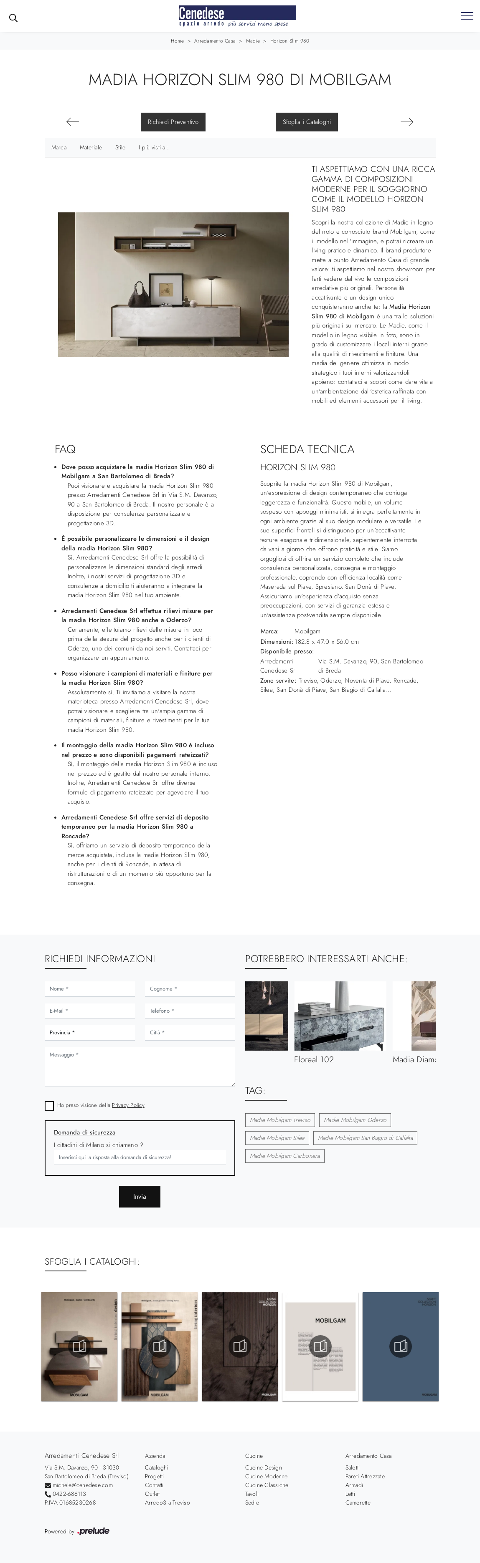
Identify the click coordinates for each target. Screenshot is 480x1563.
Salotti (352, 1467)
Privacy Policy (128, 1105)
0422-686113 (69, 1494)
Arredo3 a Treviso (167, 1502)
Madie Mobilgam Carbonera (285, 1156)
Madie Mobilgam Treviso (280, 1120)
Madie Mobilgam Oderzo (355, 1120)
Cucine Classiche (267, 1485)
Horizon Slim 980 (289, 41)
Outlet (152, 1494)
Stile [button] (120, 147)
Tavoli (252, 1494)
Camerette (358, 1502)
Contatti (154, 1485)
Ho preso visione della (101, 1105)
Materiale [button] (91, 147)
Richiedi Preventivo (173, 121)
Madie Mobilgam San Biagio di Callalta (365, 1138)
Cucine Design (263, 1467)
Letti (350, 1494)
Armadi (354, 1485)
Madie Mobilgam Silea (277, 1138)
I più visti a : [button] (154, 147)
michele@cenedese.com (83, 1485)
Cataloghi (156, 1467)
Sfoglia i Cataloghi (307, 121)
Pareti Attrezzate (365, 1476)
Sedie (252, 1502)
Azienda (155, 1456)
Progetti (154, 1476)
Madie (253, 41)
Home (177, 41)
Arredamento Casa (215, 41)
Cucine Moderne (266, 1476)
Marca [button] (58, 147)
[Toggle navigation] (467, 16)
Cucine (254, 1456)
